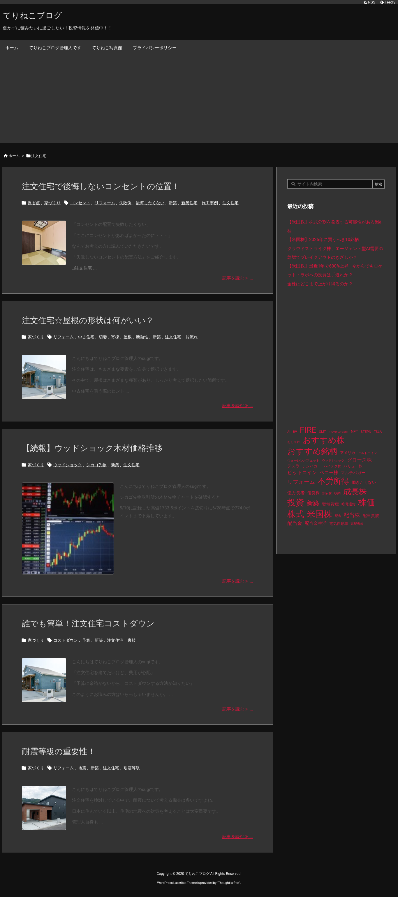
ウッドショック (67, 464)
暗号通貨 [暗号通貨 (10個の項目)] (348, 504)
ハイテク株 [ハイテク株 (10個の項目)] (332, 466)
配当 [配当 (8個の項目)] (338, 516)
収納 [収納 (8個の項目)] (337, 493)
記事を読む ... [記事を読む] (237, 278)
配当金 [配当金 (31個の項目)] (294, 523)
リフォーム (105, 202)
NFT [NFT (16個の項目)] (354, 431)
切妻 (103, 337)
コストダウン (65, 640)
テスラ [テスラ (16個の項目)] (293, 466)
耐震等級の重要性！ (59, 751)
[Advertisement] (199, 99)
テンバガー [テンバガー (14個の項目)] (311, 466)
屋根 (128, 337)
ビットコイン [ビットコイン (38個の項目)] (302, 472)
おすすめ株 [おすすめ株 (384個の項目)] (324, 440)
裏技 (132, 640)
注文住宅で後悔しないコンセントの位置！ (101, 186)
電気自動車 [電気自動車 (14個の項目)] (338, 523)
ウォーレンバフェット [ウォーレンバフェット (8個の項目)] (303, 460)
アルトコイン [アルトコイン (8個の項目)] (367, 453)
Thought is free (228, 883)
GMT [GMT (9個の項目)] (322, 432)
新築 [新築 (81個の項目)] (313, 503)
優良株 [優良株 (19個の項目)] (313, 492)
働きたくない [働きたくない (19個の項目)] (364, 482)
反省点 (34, 202)
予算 (86, 640)
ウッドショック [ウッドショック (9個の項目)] (333, 460)
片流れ (192, 337)
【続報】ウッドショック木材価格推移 (92, 448)
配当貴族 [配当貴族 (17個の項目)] (371, 515)
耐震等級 (132, 768)
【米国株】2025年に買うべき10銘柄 (323, 239)
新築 (173, 202)
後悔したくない (150, 202)
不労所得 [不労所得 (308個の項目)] (333, 481)
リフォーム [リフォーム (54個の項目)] (301, 482)
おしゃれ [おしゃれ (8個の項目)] (293, 442)
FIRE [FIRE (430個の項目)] (308, 430)
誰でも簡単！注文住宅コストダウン (88, 623)
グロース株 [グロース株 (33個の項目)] (359, 460)
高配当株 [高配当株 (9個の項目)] (357, 524)
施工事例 (210, 202)
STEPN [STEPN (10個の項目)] (366, 432)
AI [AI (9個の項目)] (288, 432)
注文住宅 (230, 202)
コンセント (80, 202)
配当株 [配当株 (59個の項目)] (352, 515)
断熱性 (142, 337)
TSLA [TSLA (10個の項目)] (378, 432)
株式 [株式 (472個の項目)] (295, 514)
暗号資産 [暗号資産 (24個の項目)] (330, 503)
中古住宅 (86, 337)
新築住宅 (189, 202)
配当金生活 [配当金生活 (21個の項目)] (316, 523)
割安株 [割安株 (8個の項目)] (327, 493)
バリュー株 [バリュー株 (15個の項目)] (353, 466)
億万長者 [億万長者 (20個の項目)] (296, 492)
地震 (82, 768)
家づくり (52, 202)
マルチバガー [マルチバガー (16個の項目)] (353, 472)
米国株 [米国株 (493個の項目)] (319, 514)
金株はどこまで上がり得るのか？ (320, 283)
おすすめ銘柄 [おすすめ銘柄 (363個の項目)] (312, 451)
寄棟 (115, 337)
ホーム (14, 156)
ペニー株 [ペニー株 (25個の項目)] (329, 472)
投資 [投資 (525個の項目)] (295, 502)
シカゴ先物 (96, 464)
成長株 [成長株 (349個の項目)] (355, 491)
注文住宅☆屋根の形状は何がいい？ (88, 320)
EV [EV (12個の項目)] (295, 432)
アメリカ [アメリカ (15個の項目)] (347, 453)
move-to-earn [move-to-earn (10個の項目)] (338, 432)
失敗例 (125, 202)
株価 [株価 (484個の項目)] (366, 502)
